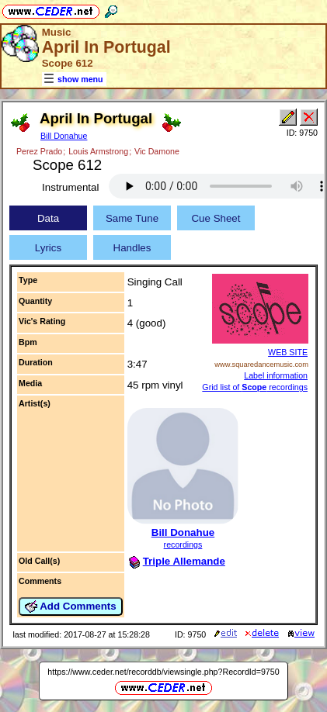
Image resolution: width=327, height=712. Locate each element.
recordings (183, 544)
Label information (276, 375)
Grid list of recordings (255, 387)
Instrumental (70, 187)
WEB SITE (288, 352)
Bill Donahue (63, 135)
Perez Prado (39, 151)
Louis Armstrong (98, 151)
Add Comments (71, 606)
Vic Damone (156, 151)
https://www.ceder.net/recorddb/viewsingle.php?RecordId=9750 (163, 671)
